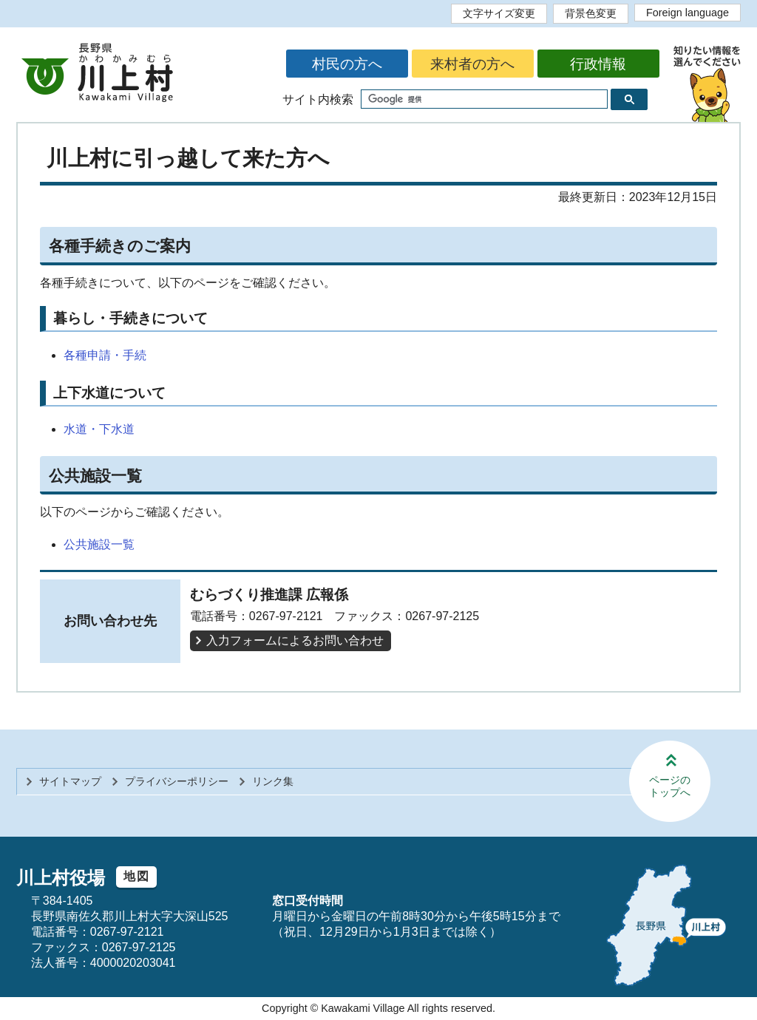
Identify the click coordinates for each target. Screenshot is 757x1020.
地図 (136, 876)
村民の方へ (347, 64)
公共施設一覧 (99, 544)
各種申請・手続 (105, 355)
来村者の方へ (472, 64)
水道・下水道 (99, 429)
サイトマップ (70, 781)
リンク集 (272, 781)
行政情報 (598, 64)
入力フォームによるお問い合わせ (295, 640)
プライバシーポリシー (176, 781)
